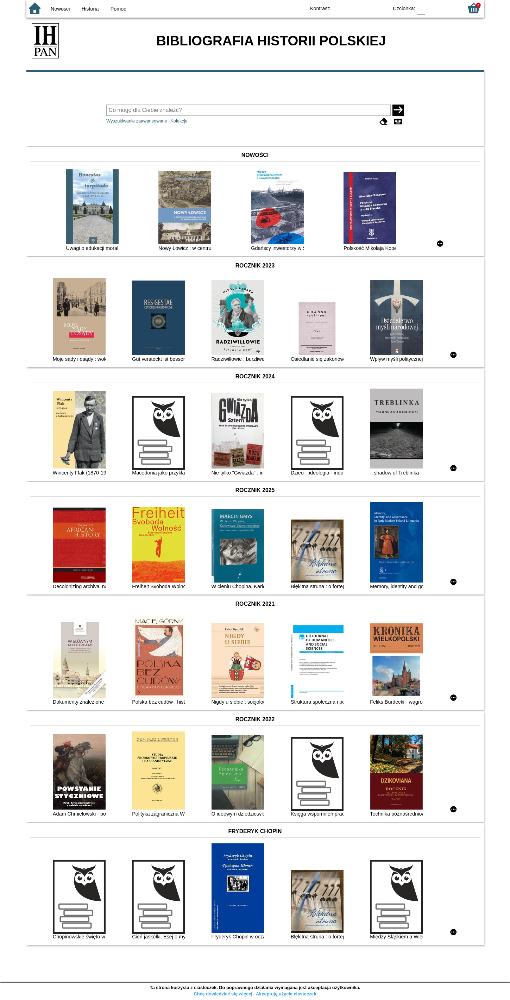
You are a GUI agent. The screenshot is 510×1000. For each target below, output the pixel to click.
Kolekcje (178, 121)
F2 (449, 8)
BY (381, 8)
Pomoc (118, 9)
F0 (421, 8)
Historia (90, 9)
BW (352, 8)
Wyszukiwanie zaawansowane (136, 121)
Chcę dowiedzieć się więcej (223, 993)
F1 (433, 8)
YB (366, 8)
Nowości (60, 9)
